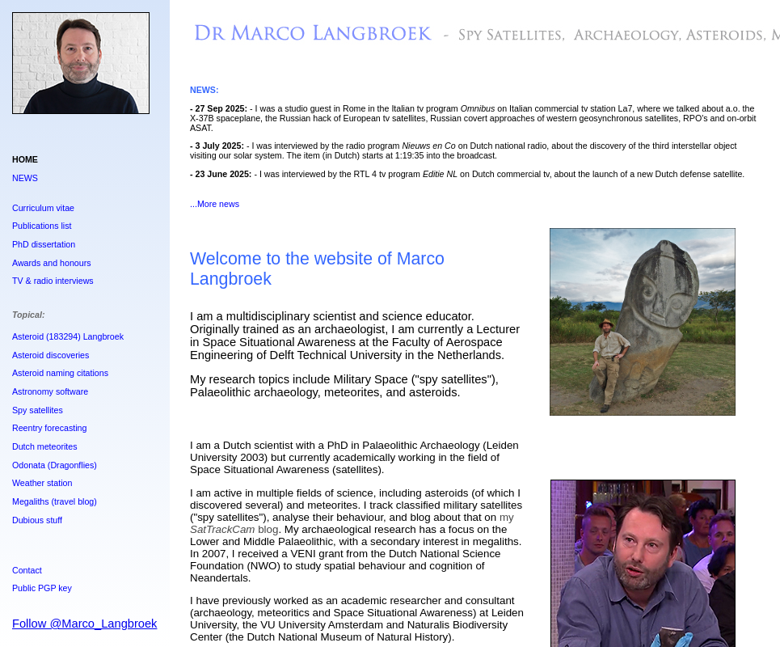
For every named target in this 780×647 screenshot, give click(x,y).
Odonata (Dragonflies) (54, 465)
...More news (214, 204)
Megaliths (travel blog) (54, 501)
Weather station (42, 483)
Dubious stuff (37, 520)
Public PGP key (42, 588)
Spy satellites (37, 410)
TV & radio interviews (53, 280)
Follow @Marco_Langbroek (84, 623)
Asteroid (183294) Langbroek (68, 336)
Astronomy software (50, 391)
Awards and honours (51, 263)
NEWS (25, 178)
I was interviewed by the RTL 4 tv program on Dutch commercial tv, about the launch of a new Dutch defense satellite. (501, 174)
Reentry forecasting (49, 428)
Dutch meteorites (45, 446)
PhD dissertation (43, 244)
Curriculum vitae (43, 208)
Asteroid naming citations (60, 373)
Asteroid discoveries (50, 355)
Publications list (41, 225)
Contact (27, 570)
